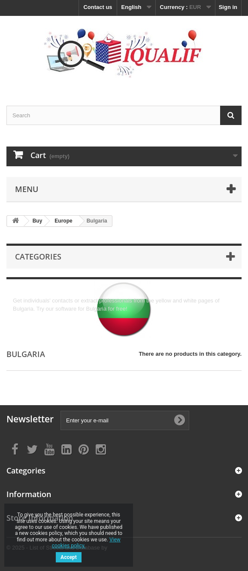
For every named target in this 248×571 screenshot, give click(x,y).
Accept (68, 557)
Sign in (228, 7)
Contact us (97, 7)
